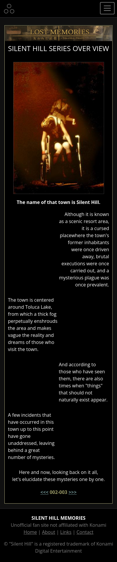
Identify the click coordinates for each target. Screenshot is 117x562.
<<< (44, 492)
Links (65, 532)
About (48, 532)
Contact (84, 532)
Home (30, 532)
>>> (72, 492)
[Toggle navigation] (107, 8)
